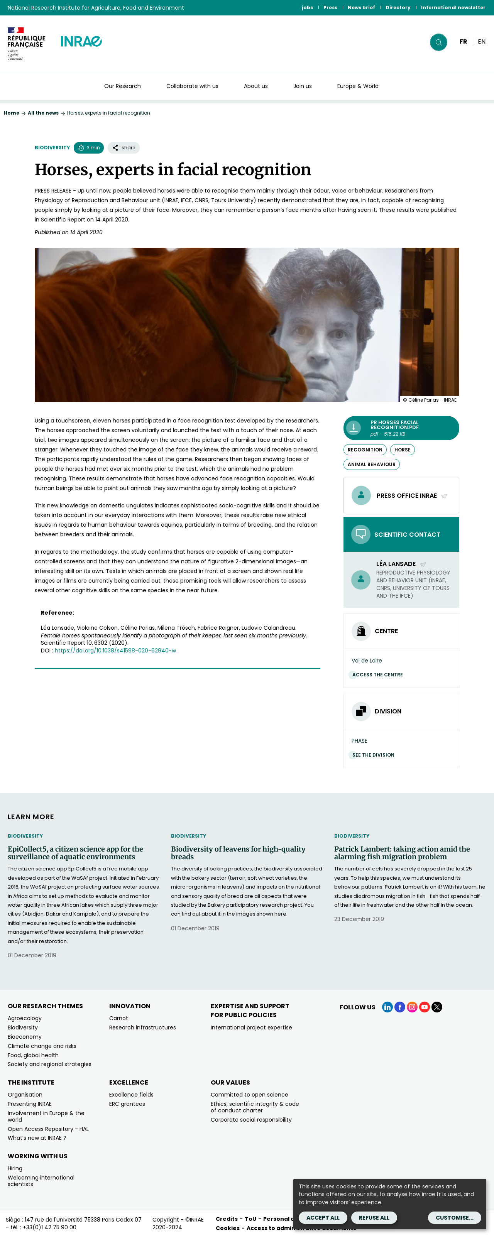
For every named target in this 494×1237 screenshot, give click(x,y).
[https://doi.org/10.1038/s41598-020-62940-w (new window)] (115, 650)
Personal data (284, 1219)
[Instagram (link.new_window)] (412, 1007)
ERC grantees (127, 1104)
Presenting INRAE (30, 1104)
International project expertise (251, 1027)
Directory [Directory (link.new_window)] (398, 7)
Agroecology (25, 1018)
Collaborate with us (192, 86)
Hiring (15, 1168)
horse (402, 449)
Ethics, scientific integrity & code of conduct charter (255, 1107)
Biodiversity (52, 147)
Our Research (122, 86)
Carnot (118, 1018)
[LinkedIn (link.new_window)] (387, 1007)
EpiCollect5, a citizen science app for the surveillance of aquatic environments (75, 853)
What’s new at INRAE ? (37, 1138)
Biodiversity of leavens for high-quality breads (238, 853)
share (123, 147)
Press (330, 7)
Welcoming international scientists (41, 1181)
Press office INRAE (412, 495)
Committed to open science (249, 1094)
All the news (43, 113)
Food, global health (33, 1055)
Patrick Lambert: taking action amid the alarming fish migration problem (402, 853)
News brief (361, 7)
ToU (250, 1219)
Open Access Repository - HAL (48, 1129)
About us (256, 86)
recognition (365, 449)
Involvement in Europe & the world (46, 1116)
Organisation (25, 1094)
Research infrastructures (142, 1027)
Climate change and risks (42, 1046)
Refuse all (374, 1218)
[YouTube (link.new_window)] (424, 1007)
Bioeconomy (25, 1037)
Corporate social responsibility (251, 1120)
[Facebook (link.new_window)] (399, 1007)
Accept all (323, 1218)
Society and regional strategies (49, 1064)
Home (11, 113)
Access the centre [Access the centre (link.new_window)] (379, 674)
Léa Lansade (401, 563)
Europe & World (358, 86)
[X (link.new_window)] (436, 1007)
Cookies (228, 1228)
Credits (227, 1219)
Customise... (455, 1218)
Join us (302, 86)
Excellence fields (131, 1094)
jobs (307, 7)
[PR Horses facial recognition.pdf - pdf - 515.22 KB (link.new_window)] (401, 428)
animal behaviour (372, 464)
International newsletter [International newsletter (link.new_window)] (453, 7)
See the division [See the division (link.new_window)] (375, 755)
